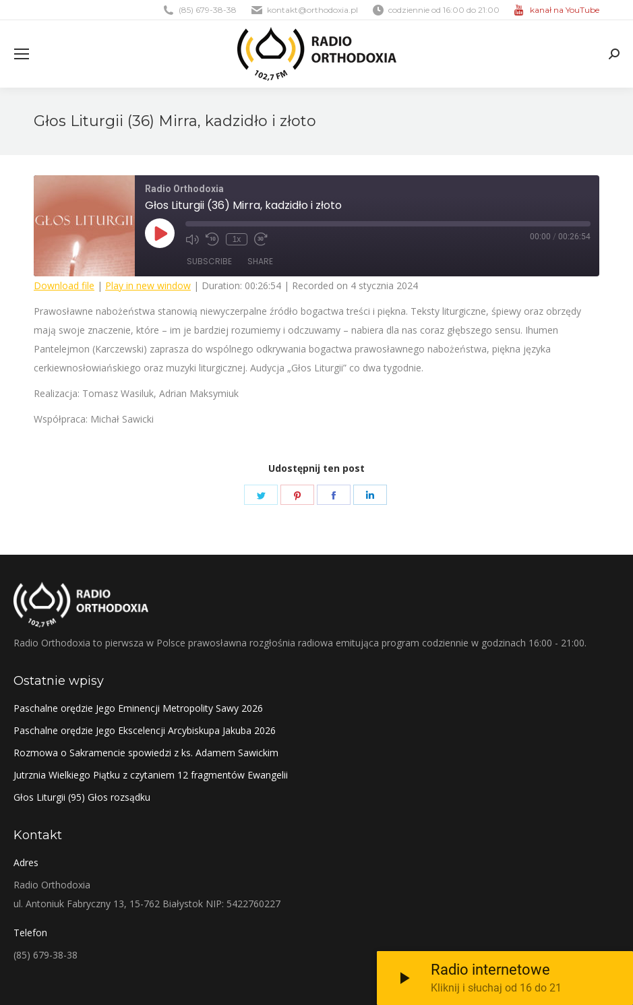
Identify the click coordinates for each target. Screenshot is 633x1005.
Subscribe (209, 261)
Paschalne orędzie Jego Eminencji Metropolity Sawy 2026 (138, 708)
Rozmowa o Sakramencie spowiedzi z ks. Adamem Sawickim (145, 752)
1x (237, 239)
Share (260, 261)
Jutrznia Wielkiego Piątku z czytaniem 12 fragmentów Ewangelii (150, 774)
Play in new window (148, 285)
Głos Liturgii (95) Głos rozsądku (81, 797)
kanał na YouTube (564, 10)
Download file (64, 285)
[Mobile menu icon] (21, 54)
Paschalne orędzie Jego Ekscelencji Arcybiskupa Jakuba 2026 (144, 730)
